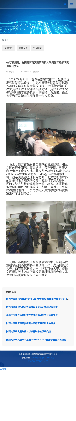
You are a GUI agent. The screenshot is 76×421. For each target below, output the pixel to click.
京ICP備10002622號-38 (38, 361)
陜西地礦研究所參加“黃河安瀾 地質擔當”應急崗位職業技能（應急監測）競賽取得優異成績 (37, 300)
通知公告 (37, 48)
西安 (42, 357)
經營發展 (23, 48)
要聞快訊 (8, 48)
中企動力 (36, 357)
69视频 (3, 369)
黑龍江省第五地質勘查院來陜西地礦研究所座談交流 (32, 315)
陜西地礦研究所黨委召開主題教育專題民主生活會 (30, 323)
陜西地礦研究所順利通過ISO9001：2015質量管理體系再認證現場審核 (37, 340)
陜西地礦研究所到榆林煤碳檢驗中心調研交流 (28, 331)
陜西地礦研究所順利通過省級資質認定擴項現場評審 (32, 307)
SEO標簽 (50, 357)
